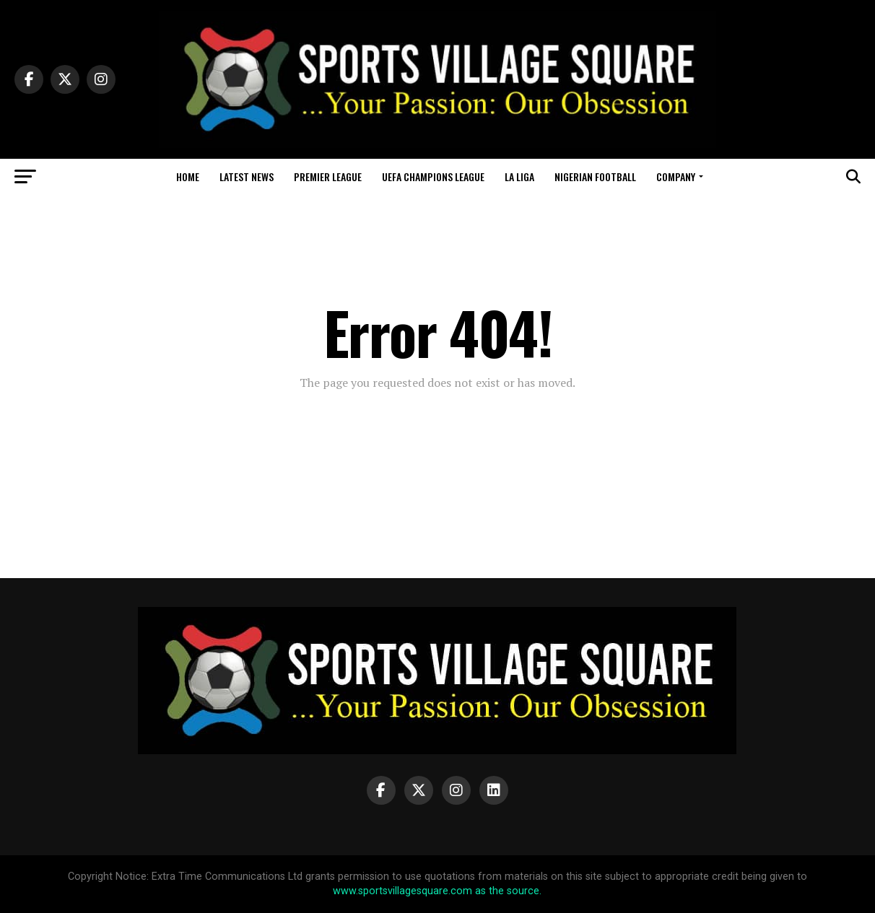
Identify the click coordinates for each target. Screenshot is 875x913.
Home (187, 176)
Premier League (328, 176)
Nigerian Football (595, 176)
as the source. (506, 891)
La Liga (519, 176)
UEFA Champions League (433, 176)
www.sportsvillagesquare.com (402, 891)
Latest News (246, 176)
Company (675, 176)
